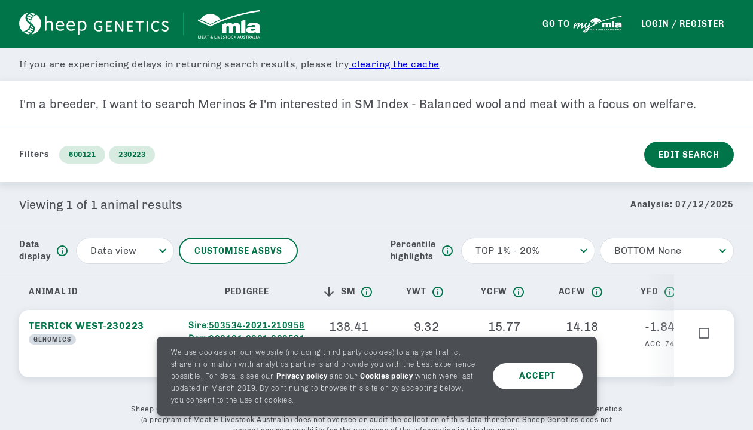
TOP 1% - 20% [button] (507, 250)
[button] (331, 292)
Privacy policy (302, 376)
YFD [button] (649, 292)
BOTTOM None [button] (648, 250)
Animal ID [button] (53, 292)
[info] (62, 251)
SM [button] (339, 292)
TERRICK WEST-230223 (86, 325)
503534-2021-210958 (257, 326)
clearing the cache (394, 64)
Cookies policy (386, 376)
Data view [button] (113, 250)
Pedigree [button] (247, 292)
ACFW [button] (572, 292)
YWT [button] (416, 292)
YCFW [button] (494, 292)
